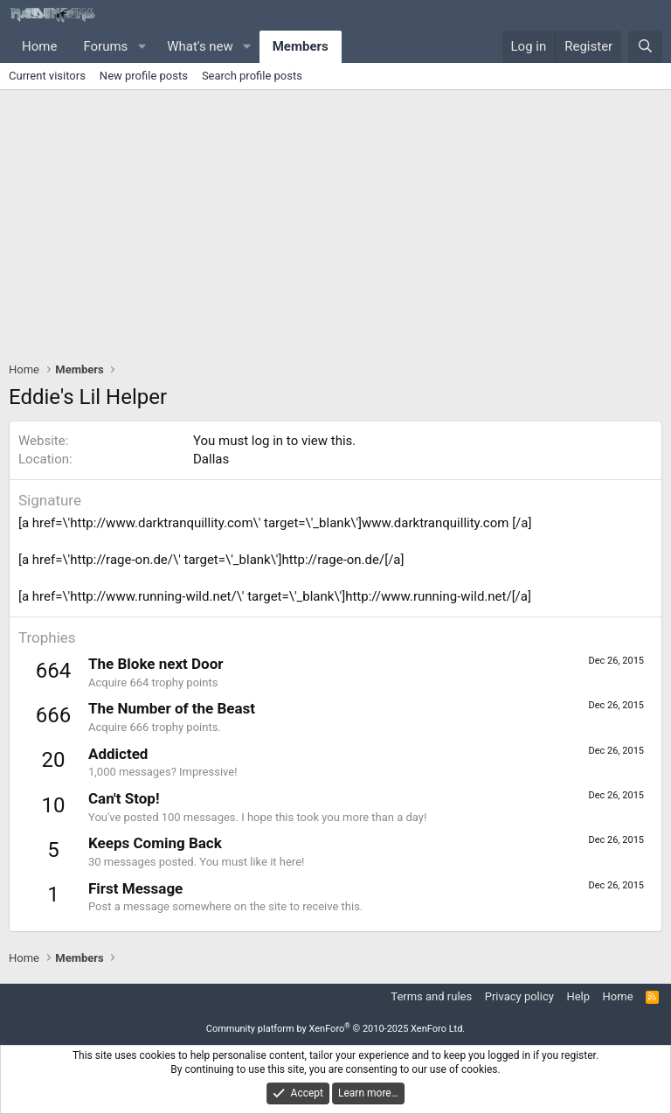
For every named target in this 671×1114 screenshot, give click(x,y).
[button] (141, 47)
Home (39, 46)
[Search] (645, 47)
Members (301, 46)
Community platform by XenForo (336, 1028)
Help (578, 996)
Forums (105, 46)
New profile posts (144, 75)
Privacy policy (519, 996)
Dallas (211, 459)
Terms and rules (431, 996)
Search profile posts (252, 75)
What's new (200, 46)
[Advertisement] (335, 221)
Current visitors (47, 75)
